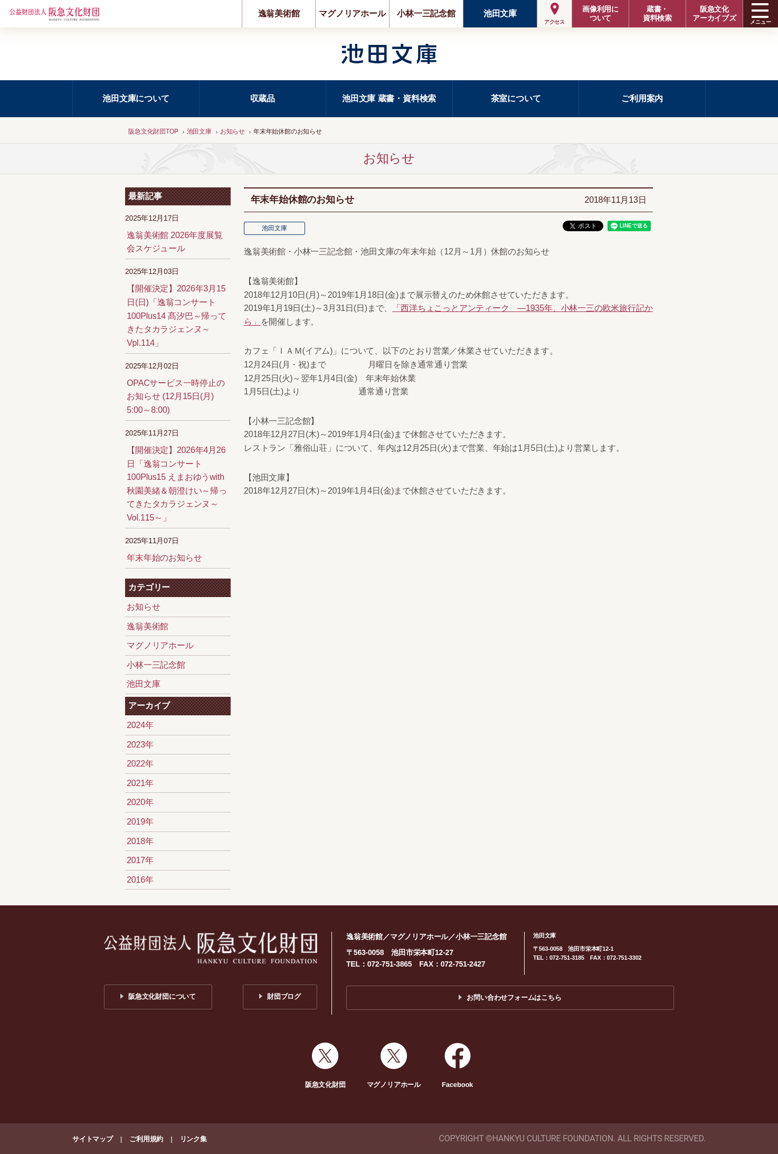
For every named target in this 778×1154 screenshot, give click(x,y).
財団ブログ (284, 996)
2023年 (140, 744)
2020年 (140, 802)
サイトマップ (92, 1139)
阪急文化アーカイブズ (714, 13)
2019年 (140, 821)
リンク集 (193, 1139)
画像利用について (600, 13)
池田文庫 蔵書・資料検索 (389, 98)
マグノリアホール (352, 13)
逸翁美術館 (279, 13)
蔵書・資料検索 (657, 13)
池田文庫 (500, 13)
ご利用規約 (146, 1139)
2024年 (140, 725)
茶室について (516, 98)
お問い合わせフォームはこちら (514, 997)
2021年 (140, 783)
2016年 (140, 879)
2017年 (140, 860)
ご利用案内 (642, 98)
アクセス (554, 22)
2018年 (140, 841)
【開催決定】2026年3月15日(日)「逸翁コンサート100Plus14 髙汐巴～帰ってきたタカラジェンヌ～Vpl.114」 (176, 315)
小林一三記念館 (426, 13)
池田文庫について (135, 98)
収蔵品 (262, 98)
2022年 (140, 763)
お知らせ (143, 606)
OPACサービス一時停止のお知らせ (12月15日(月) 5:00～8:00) (176, 396)
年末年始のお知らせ (164, 557)
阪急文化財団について (162, 996)
